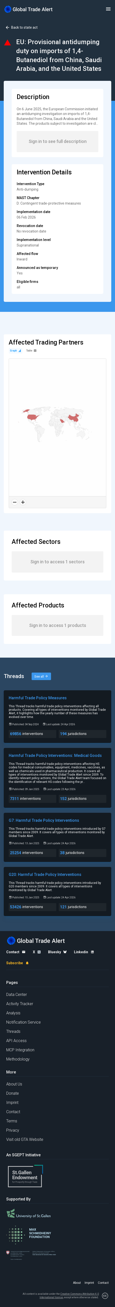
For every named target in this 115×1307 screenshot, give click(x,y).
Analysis (13, 1013)
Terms (11, 1121)
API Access (16, 1040)
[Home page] (29, 9)
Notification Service (23, 1022)
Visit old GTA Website (24, 1139)
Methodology (18, 1059)
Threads (13, 1031)
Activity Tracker (19, 1003)
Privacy (12, 1130)
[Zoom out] (14, 502)
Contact (13, 1111)
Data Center (16, 994)
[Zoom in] (23, 502)
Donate (12, 1093)
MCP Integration (20, 1050)
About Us (14, 1084)
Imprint (12, 1102)
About (77, 1283)
